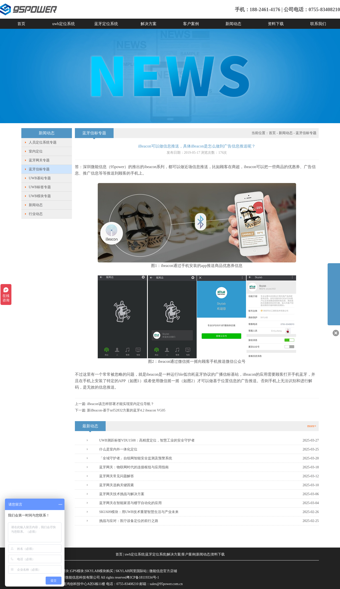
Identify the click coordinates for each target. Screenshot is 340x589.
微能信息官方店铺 (163, 571)
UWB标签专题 (40, 187)
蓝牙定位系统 (106, 24)
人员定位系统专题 (43, 142)
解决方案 (148, 24)
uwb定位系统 (63, 24)
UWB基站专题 (40, 178)
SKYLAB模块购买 (99, 571)
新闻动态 (233, 24)
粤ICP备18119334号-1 (142, 577)
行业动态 (36, 214)
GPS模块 (77, 571)
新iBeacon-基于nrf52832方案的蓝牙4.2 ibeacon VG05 (126, 410)
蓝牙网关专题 (39, 160)
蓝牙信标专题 (39, 169)
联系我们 (318, 24)
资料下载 (276, 24)
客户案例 (191, 24)
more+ (311, 426)
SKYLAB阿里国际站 (131, 571)
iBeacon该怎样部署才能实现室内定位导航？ (120, 404)
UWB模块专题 (40, 196)
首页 (21, 24)
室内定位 (36, 151)
